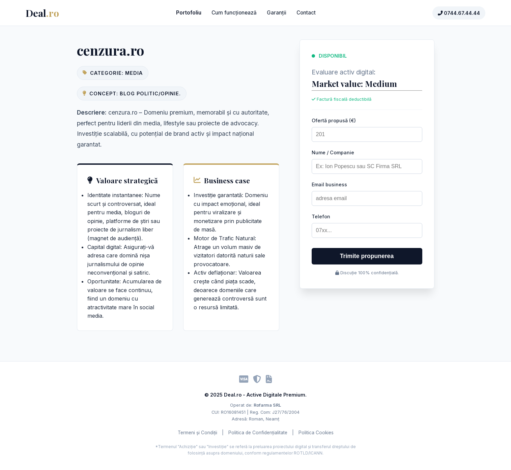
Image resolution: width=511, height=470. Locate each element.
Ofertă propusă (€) (334, 120)
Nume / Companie (333, 152)
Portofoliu (188, 12)
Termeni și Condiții (197, 432)
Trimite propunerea (367, 256)
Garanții (276, 12)
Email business (329, 184)
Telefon (321, 216)
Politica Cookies (316, 432)
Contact (306, 12)
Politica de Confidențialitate (257, 432)
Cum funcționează (234, 12)
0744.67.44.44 (459, 13)
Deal (42, 12)
